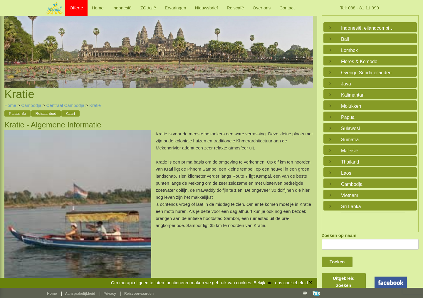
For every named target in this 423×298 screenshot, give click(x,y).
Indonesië (122, 7)
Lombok (349, 50)
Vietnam (349, 195)
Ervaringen (175, 7)
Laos (346, 173)
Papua (348, 117)
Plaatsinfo (17, 113)
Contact (287, 7)
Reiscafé (235, 7)
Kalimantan (353, 94)
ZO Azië (148, 7)
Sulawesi (350, 128)
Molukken (351, 106)
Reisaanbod (46, 113)
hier (270, 282)
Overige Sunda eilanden (366, 72)
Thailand (350, 161)
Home (98, 7)
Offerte (76, 7)
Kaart (70, 113)
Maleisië (349, 150)
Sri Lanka (351, 206)
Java (346, 83)
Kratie (95, 105)
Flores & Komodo (359, 61)
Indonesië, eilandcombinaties (368, 28)
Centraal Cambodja (65, 105)
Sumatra (350, 139)
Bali (345, 39)
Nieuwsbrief (206, 7)
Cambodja (31, 105)
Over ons (262, 7)
